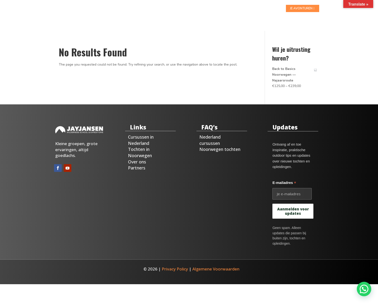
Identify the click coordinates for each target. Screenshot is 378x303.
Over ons (197, 9)
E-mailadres (284, 177)
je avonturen (301, 8)
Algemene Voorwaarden (215, 262)
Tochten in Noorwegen (140, 146)
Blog (237, 9)
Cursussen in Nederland (141, 134)
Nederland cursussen (210, 134)
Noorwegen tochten (219, 143)
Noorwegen (173, 9)
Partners (136, 161)
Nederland (146, 9)
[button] (364, 289)
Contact (220, 9)
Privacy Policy (175, 262)
